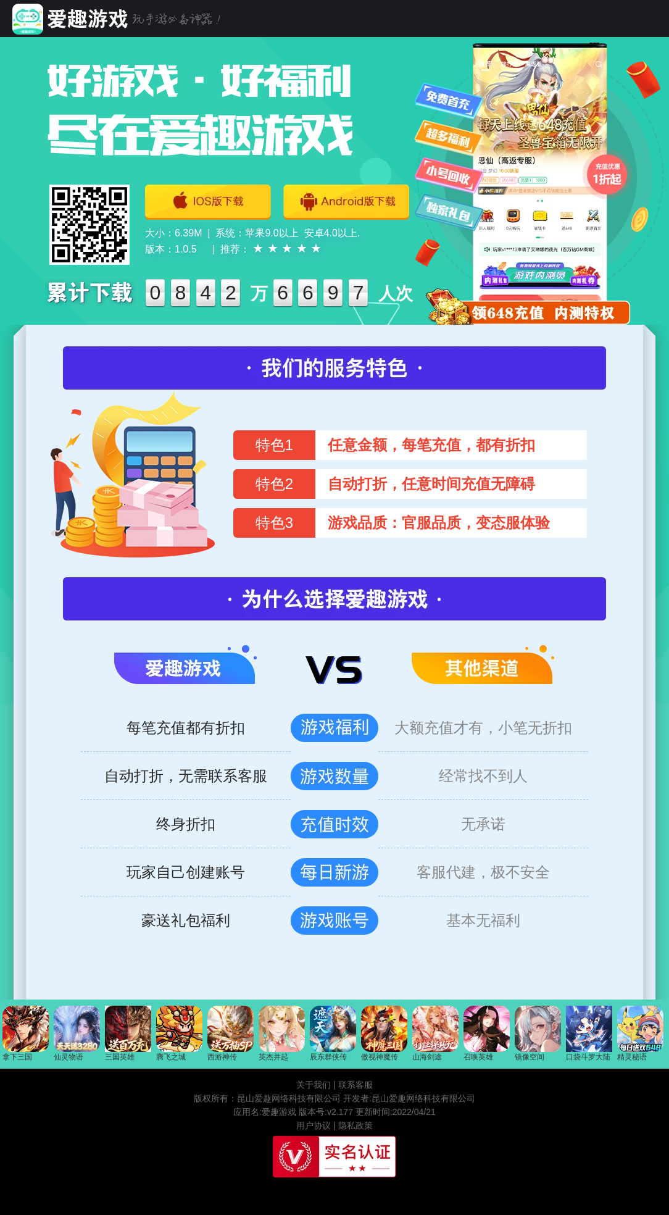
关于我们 (313, 1085)
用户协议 (313, 1125)
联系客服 (355, 1085)
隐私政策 (355, 1125)
